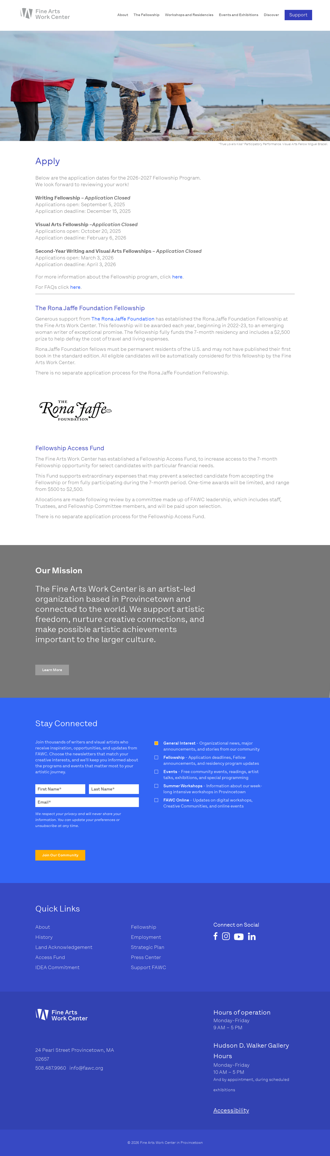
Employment (146, 937)
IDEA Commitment (57, 967)
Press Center (146, 957)
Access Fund (50, 957)
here (177, 277)
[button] (52, 670)
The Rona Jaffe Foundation (122, 319)
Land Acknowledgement (63, 947)
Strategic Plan (147, 947)
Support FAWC (148, 967)
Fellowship (143, 927)
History (44, 937)
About (42, 927)
